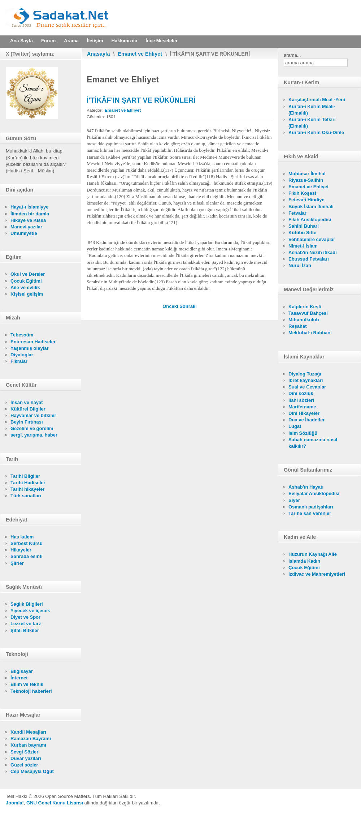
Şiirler (17, 563)
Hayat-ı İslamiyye (29, 207)
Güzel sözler (24, 765)
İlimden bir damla (29, 213)
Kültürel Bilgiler (27, 409)
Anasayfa (98, 54)
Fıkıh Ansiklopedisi (309, 219)
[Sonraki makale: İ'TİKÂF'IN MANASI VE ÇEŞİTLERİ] (188, 306)
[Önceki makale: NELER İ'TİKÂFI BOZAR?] (170, 306)
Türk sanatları (25, 495)
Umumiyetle (23, 233)
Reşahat (297, 326)
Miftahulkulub (303, 319)
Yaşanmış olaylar (29, 348)
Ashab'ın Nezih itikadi (312, 252)
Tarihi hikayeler (27, 489)
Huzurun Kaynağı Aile (312, 554)
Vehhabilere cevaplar (311, 239)
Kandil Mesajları (28, 732)
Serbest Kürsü (26, 543)
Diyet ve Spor (25, 617)
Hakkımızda (125, 40)
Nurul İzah (299, 265)
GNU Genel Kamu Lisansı (54, 803)
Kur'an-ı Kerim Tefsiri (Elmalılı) (312, 123)
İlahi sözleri (301, 400)
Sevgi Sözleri (25, 752)
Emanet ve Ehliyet (140, 54)
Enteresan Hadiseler (33, 341)
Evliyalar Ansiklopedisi (313, 493)
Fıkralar (18, 361)
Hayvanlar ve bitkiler (33, 415)
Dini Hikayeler (303, 413)
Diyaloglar (21, 354)
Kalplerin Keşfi (304, 306)
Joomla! (15, 803)
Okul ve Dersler (27, 274)
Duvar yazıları (25, 758)
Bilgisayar (21, 671)
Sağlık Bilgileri (26, 604)
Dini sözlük (300, 393)
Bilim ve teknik (26, 684)
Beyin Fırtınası (26, 422)
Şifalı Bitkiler (24, 630)
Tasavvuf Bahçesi (308, 313)
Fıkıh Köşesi (302, 193)
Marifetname (302, 406)
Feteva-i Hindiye (306, 199)
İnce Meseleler (161, 40)
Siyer (294, 500)
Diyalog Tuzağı (304, 374)
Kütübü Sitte (302, 232)
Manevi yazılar (26, 226)
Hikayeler (20, 550)
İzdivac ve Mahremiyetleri (316, 574)
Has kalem (22, 537)
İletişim (95, 40)
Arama (71, 40)
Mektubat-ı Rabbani (310, 332)
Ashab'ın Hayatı (305, 487)
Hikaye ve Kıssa (28, 220)
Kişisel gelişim (26, 294)
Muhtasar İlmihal (307, 173)
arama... (292, 55)
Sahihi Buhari (303, 226)
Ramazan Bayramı (30, 738)
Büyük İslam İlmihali (311, 206)
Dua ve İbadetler (306, 419)
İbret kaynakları (305, 380)
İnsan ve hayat (26, 402)
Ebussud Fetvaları (308, 259)
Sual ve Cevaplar (307, 387)
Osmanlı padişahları (310, 507)
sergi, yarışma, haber (33, 435)
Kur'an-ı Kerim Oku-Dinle (316, 132)
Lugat (294, 426)
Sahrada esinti (26, 556)
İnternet (19, 677)
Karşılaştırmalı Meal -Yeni (316, 99)
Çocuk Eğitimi (26, 281)
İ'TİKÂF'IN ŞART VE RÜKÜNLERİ (141, 100)
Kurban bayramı (28, 745)
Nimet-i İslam (303, 246)
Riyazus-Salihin (305, 180)
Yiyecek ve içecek (30, 610)
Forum (48, 40)
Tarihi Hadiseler (27, 482)
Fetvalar (297, 213)
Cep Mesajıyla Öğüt (32, 771)
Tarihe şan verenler (309, 513)
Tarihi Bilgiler (25, 476)
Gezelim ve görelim (31, 428)
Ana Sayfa (21, 40)
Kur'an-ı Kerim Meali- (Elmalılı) (311, 110)
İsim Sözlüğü (302, 433)
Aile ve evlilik (25, 287)
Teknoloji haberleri (31, 691)
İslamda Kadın (304, 561)
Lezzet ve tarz (25, 623)
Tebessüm (21, 335)
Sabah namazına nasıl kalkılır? (312, 443)
